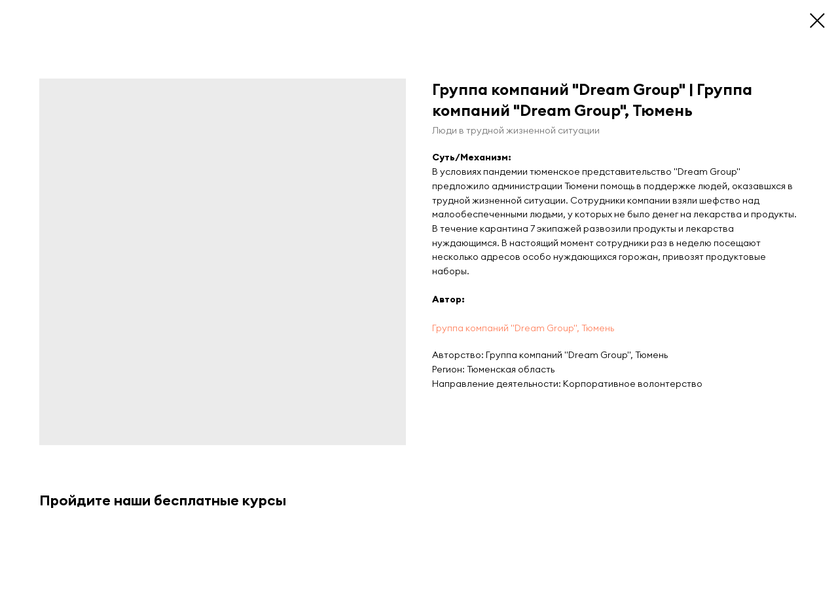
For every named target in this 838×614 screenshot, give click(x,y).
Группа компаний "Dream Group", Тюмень (523, 328)
